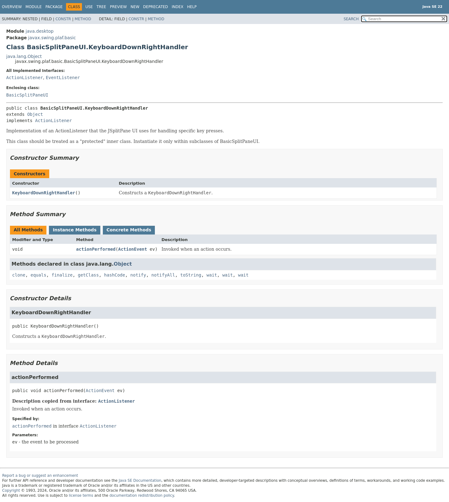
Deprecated (155, 7)
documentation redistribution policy (141, 495)
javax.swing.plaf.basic (52, 37)
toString (190, 274)
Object (35, 114)
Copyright (11, 490)
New (135, 7)
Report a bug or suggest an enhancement (40, 475)
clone (18, 274)
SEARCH (351, 19)
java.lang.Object (24, 56)
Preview (118, 7)
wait (212, 274)
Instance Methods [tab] (74, 229)
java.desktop (40, 31)
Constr (63, 19)
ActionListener (24, 77)
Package (54, 7)
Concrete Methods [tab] (129, 229)
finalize (61, 274)
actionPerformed (95, 249)
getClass (88, 274)
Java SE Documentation (140, 480)
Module (34, 7)
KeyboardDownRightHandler (43, 192)
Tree (101, 7)
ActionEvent (132, 249)
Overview (12, 7)
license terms (81, 495)
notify (138, 274)
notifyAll (163, 274)
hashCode (114, 274)
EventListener (63, 77)
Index (178, 7)
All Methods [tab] (28, 229)
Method (83, 19)
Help (192, 7)
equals (38, 274)
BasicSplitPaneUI (27, 94)
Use (89, 7)
